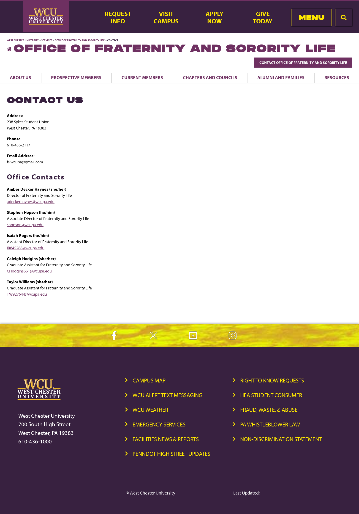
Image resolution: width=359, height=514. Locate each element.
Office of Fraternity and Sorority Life (80, 40)
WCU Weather (150, 409)
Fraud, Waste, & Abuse (268, 409)
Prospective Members (76, 77)
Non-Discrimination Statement (281, 439)
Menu (311, 17)
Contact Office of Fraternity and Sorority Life (303, 62)
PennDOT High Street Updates (171, 453)
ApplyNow (214, 17)
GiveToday (262, 17)
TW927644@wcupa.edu (27, 294)
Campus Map (149, 380)
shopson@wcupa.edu (25, 224)
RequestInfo (118, 17)
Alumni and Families (281, 77)
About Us (20, 77)
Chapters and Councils (210, 77)
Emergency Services (159, 424)
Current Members (142, 77)
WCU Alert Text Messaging (167, 395)
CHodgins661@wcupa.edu (29, 271)
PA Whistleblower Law (270, 424)
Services (46, 40)
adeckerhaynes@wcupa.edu (30, 201)
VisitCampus (166, 17)
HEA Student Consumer (271, 395)
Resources (336, 77)
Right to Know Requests (272, 380)
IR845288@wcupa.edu (25, 247)
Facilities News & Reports (166, 439)
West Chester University (23, 40)
